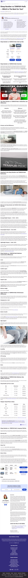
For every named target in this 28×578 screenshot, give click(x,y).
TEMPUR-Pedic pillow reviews (22, 417)
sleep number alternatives (4, 39)
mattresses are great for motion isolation (12, 316)
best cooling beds (15, 309)
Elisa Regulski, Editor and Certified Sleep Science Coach (12, 18)
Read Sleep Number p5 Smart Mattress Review (23, 469)
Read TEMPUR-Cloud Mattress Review (23, 474)
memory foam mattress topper (9, 251)
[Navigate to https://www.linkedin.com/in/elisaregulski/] (6, 504)
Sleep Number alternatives (13, 422)
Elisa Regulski (3, 11)
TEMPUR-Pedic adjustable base (19, 71)
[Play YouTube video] (14, 92)
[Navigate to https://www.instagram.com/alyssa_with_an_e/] (4, 504)
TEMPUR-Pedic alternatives (21, 38)
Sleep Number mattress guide (11, 398)
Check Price (12, 59)
